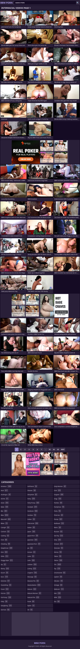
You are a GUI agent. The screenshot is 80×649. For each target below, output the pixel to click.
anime (5, 498)
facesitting (6, 585)
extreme (5, 580)
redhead (59, 523)
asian (5, 502)
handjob (32, 506)
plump (58, 519)
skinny (58, 552)
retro (57, 527)
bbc (4, 511)
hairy (31, 498)
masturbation (34, 585)
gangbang (6, 605)
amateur (6, 486)
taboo (58, 556)
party (57, 511)
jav (30, 548)
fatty (4, 601)
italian (31, 527)
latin (31, 560)
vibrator (58, 580)
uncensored (60, 572)
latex (31, 556)
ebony (5, 568)
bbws (4, 523)
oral (57, 490)
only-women (60, 486)
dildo (4, 556)
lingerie (32, 572)
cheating (5, 543)
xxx (57, 601)
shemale (58, 548)
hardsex (31, 515)
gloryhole (32, 494)
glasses (31, 490)
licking (31, 568)
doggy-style (7, 560)
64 (54, 449)
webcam (59, 589)
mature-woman (34, 593)
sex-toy (58, 535)
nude (31, 601)
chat (4, 539)
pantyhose (59, 506)
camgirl (5, 527)
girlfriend (32, 486)
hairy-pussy (33, 502)
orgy (57, 498)
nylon (31, 605)
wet (57, 593)
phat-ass (58, 515)
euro (4, 576)
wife (57, 597)
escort (4, 572)
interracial (32, 523)
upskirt (58, 576)
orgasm (59, 494)
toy (57, 568)
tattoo (58, 560)
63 (49, 449)
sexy (57, 539)
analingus (6, 494)
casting (5, 535)
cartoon (5, 531)
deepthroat (7, 548)
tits (57, 564)
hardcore (32, 511)
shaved (58, 543)
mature (31, 589)
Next (62, 449)
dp (3, 564)
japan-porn (32, 535)
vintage (58, 585)
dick (4, 552)
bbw (5, 515)
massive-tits (33, 580)
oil (30, 609)
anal (4, 490)
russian (58, 531)
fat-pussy (6, 597)
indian (31, 519)
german (5, 609)
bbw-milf (6, 519)
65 (58, 449)
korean (31, 552)
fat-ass (5, 593)
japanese (32, 539)
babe (4, 506)
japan (31, 531)
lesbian (32, 564)
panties (58, 502)
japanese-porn (34, 543)
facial (5, 589)
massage (32, 576)
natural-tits (33, 597)
